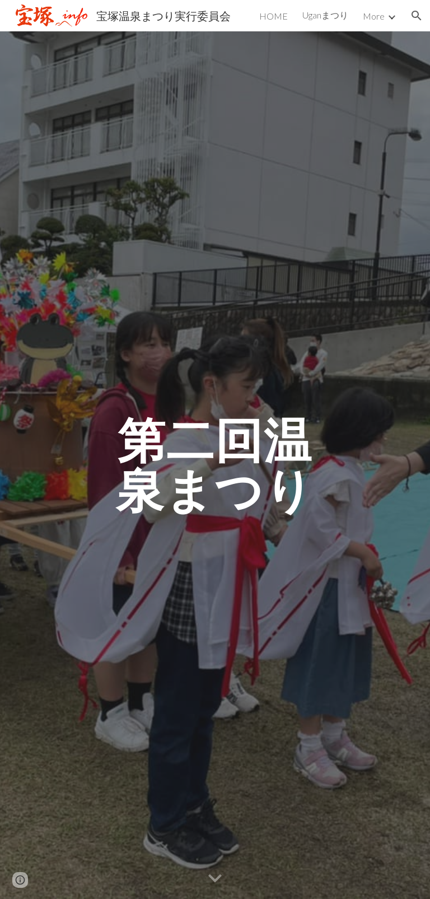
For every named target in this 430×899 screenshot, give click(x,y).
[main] (214, 465)
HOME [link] (273, 16)
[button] (416, 15)
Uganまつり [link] (325, 15)
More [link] (374, 16)
